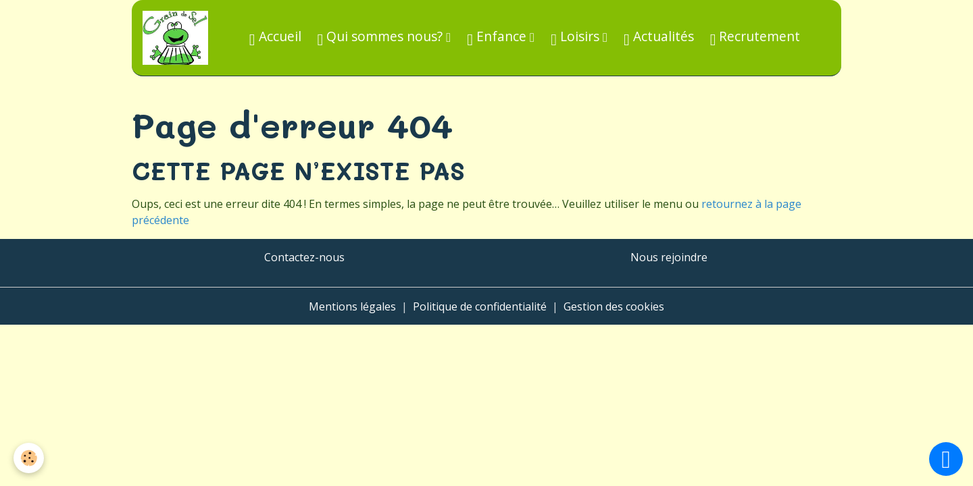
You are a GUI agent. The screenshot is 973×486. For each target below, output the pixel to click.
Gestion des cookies (614, 306)
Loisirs (577, 37)
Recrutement (755, 37)
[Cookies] (29, 458)
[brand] (178, 38)
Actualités (659, 37)
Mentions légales (352, 306)
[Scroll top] (946, 459)
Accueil (275, 37)
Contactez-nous (304, 257)
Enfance (498, 37)
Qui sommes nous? (382, 37)
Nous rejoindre (668, 257)
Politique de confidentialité (480, 306)
